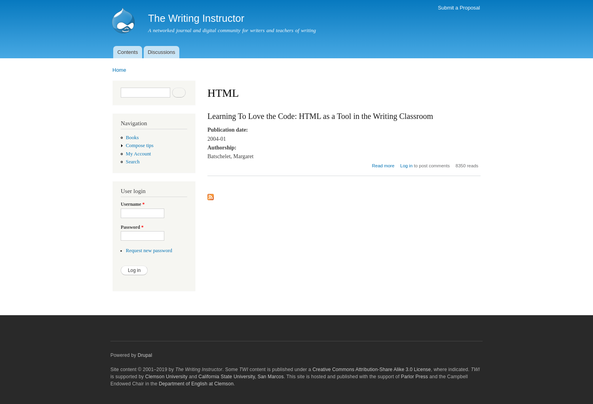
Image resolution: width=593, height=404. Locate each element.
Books (132, 137)
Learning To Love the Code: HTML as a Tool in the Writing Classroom (320, 116)
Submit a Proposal (459, 8)
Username (132, 204)
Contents (127, 52)
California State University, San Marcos (240, 376)
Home (119, 70)
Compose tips (140, 145)
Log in (406, 165)
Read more (383, 165)
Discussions (161, 52)
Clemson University (166, 376)
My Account (138, 154)
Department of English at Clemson (196, 384)
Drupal (145, 355)
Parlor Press (414, 376)
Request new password (149, 250)
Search (133, 162)
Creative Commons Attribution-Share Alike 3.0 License (371, 369)
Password (132, 227)
